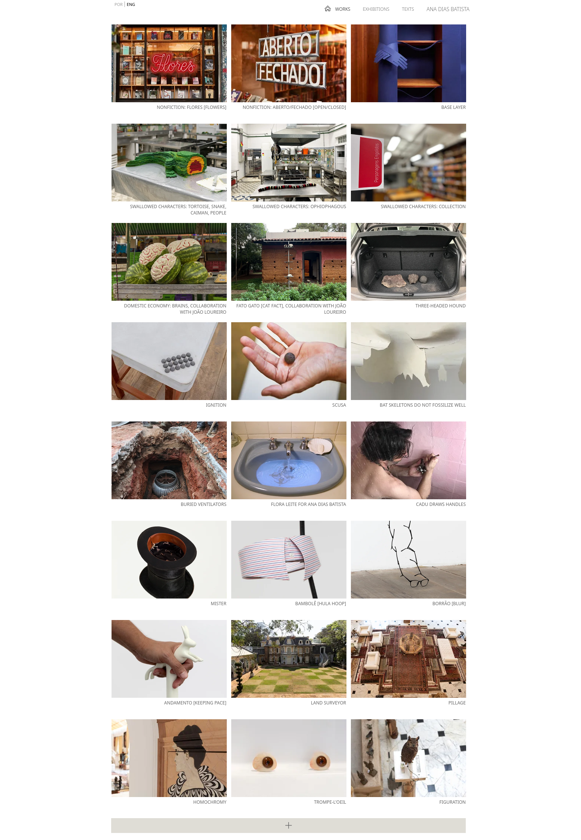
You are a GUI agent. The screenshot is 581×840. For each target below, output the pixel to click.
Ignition (216, 405)
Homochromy (209, 802)
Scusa (339, 405)
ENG (131, 4)
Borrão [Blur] (449, 603)
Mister (218, 603)
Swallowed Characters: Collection (423, 206)
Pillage (457, 703)
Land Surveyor (328, 703)
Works (343, 9)
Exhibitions (376, 9)
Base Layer (453, 107)
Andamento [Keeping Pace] (195, 703)
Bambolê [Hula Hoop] (320, 603)
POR (118, 4)
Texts (408, 9)
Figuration (452, 802)
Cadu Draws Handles (441, 504)
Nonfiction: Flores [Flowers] (191, 107)
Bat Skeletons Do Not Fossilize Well (423, 405)
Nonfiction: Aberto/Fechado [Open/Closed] (294, 107)
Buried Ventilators (203, 504)
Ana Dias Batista (447, 9)
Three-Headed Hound (440, 306)
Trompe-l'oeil (330, 802)
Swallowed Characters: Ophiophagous (299, 206)
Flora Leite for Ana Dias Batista (308, 504)
